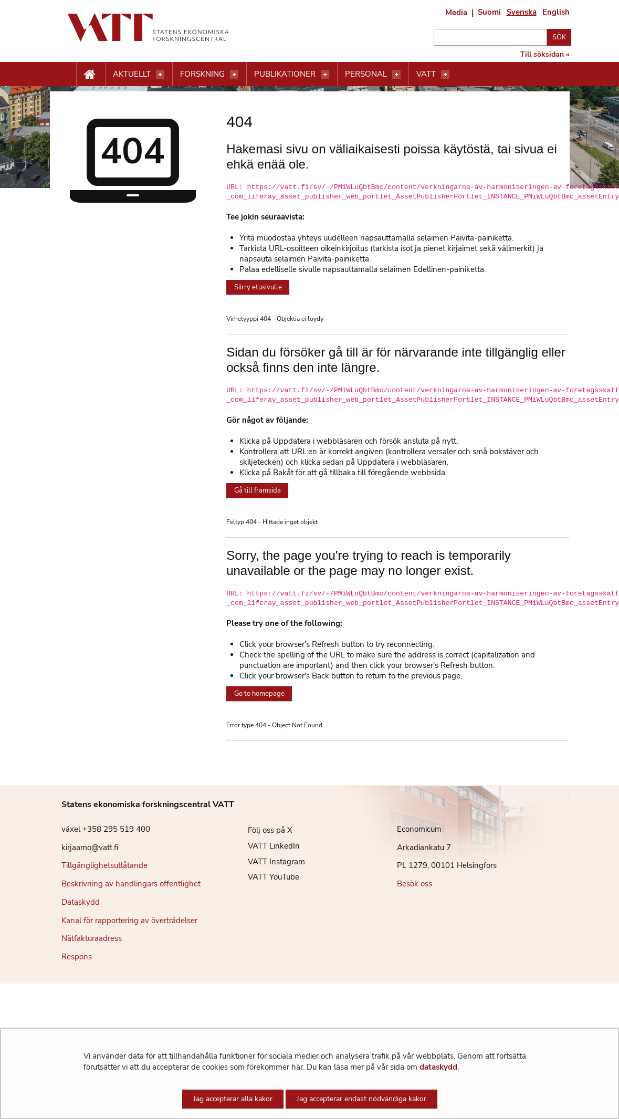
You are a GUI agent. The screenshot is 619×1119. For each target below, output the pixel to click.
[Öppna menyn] (160, 74)
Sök (559, 37)
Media (456, 12)
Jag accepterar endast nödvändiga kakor (361, 1099)
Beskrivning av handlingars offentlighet (131, 884)
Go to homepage (259, 693)
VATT (426, 74)
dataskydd (438, 1067)
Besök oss (414, 884)
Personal (366, 74)
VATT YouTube (265, 877)
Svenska (522, 12)
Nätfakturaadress (91, 938)
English (556, 12)
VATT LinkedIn (266, 846)
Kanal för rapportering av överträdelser (129, 920)
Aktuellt (132, 74)
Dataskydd (80, 902)
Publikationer (285, 74)
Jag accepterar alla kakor (232, 1099)
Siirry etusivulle (258, 287)
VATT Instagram (268, 861)
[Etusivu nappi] (90, 74)
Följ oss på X (262, 830)
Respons (76, 956)
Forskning (202, 74)
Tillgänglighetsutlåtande (104, 865)
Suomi (489, 12)
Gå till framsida (257, 490)
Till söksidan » (545, 54)
